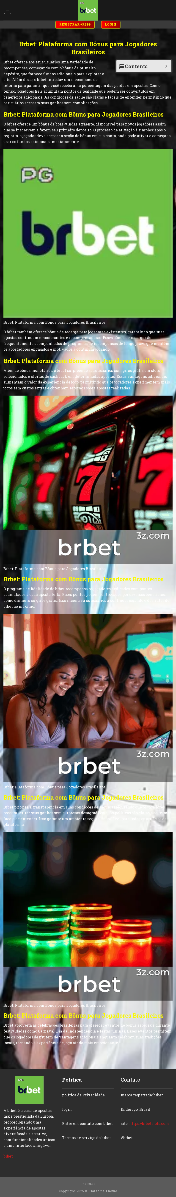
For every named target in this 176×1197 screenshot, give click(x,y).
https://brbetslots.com (149, 1123)
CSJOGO (88, 1184)
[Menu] (7, 10)
